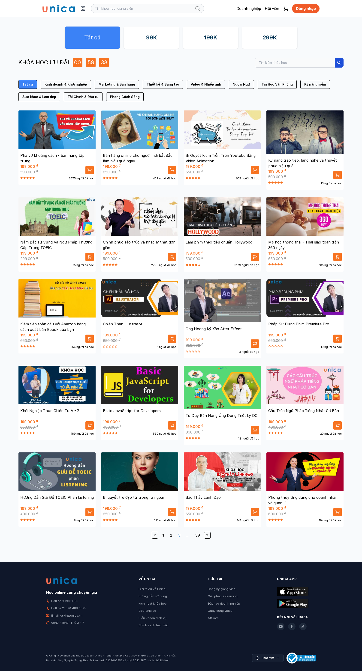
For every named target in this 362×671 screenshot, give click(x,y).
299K (269, 37)
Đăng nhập (306, 8)
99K (151, 37)
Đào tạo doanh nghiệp (224, 603)
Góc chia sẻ (147, 610)
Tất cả (92, 37)
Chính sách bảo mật (153, 625)
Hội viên (272, 8)
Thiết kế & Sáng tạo (163, 84)
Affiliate (213, 618)
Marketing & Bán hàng (117, 84)
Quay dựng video (220, 610)
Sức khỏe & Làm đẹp (39, 97)
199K (210, 37)
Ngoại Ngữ (241, 84)
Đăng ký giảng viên (221, 589)
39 (197, 535)
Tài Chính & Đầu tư (83, 97)
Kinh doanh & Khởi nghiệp (66, 84)
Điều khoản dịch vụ (152, 618)
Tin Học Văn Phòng (277, 84)
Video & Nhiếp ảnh (206, 84)
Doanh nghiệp (248, 8)
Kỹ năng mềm (315, 84)
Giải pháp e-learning (223, 596)
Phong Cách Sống (125, 97)
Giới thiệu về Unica (152, 589)
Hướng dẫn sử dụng (153, 596)
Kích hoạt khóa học (153, 603)
